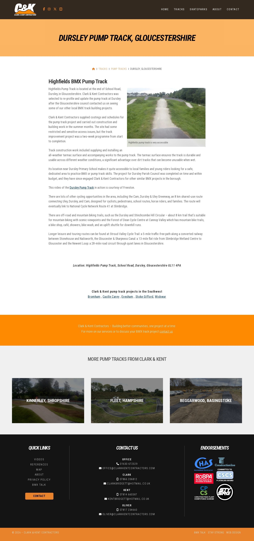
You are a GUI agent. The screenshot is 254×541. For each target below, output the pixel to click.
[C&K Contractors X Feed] (55, 9)
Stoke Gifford (144, 296)
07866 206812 (128, 479)
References (39, 464)
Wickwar (160, 296)
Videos (39, 459)
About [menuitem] (217, 9)
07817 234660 (128, 509)
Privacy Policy (39, 479)
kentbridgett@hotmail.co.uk (128, 498)
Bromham (94, 296)
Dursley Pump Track (82, 187)
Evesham (127, 296)
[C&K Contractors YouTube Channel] (60, 9)
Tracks (103, 68)
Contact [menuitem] (233, 9)
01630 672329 (128, 463)
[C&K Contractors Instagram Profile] (49, 9)
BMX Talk (39, 484)
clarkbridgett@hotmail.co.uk (128, 483)
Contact (39, 496)
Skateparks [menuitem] (198, 9)
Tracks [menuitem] (179, 9)
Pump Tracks (119, 68)
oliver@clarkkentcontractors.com (128, 514)
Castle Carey (111, 296)
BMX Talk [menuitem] (200, 532)
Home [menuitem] (165, 9)
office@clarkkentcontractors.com (128, 468)
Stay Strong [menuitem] (216, 532)
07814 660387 (128, 494)
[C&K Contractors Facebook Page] (44, 9)
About (39, 474)
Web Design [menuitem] (233, 532)
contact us (166, 331)
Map (39, 469)
